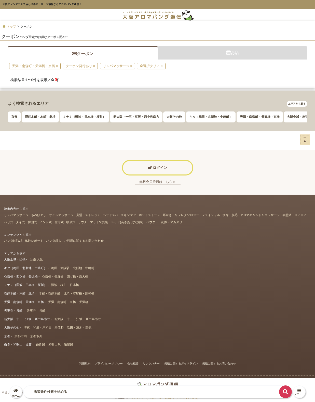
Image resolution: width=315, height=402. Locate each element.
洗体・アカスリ (171, 222)
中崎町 (89, 268)
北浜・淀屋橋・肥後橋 (79, 293)
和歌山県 (54, 344)
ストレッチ (92, 215)
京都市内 (21, 336)
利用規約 (84, 363)
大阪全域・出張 (297, 117)
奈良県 (40, 344)
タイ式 (20, 222)
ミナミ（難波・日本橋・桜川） (84, 117)
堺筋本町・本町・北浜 (40, 117)
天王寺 (31, 310)
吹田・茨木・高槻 (79, 327)
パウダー (152, 222)
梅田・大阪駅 (60, 268)
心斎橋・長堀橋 (52, 276)
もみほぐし (38, 215)
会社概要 (133, 363)
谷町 (42, 310)
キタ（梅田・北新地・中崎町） (210, 117)
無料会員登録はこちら (157, 182)
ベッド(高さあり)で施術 (127, 222)
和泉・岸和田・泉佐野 (48, 327)
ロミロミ (300, 215)
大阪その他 (174, 117)
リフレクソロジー (187, 215)
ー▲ (305, 139)
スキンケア (128, 215)
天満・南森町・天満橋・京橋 (260, 117)
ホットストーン (149, 215)
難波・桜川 (58, 285)
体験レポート (34, 241)
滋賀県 (68, 344)
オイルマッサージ (61, 215)
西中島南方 (93, 319)
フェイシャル (211, 215)
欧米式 (70, 222)
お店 (232, 53)
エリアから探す (297, 103)
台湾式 (59, 222)
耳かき (167, 215)
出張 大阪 (36, 259)
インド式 (45, 222)
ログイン (157, 168)
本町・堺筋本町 (49, 293)
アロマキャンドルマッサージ (260, 215)
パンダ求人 (53, 241)
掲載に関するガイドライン (181, 363)
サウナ (82, 222)
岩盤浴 (287, 215)
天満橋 (83, 302)
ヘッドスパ (110, 215)
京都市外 (36, 336)
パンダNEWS (13, 241)
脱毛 (234, 215)
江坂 (79, 319)
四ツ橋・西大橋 (77, 276)
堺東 (27, 327)
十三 (70, 319)
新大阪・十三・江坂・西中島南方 (136, 117)
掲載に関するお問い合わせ (219, 363)
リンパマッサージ (16, 215)
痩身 (226, 215)
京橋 (73, 302)
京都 (14, 117)
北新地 (77, 268)
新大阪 (58, 319)
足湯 (79, 215)
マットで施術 (99, 222)
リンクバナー (151, 363)
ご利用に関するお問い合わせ (84, 241)
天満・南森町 (57, 302)
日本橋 (74, 285)
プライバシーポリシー (109, 363)
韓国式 (32, 222)
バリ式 (8, 222)
